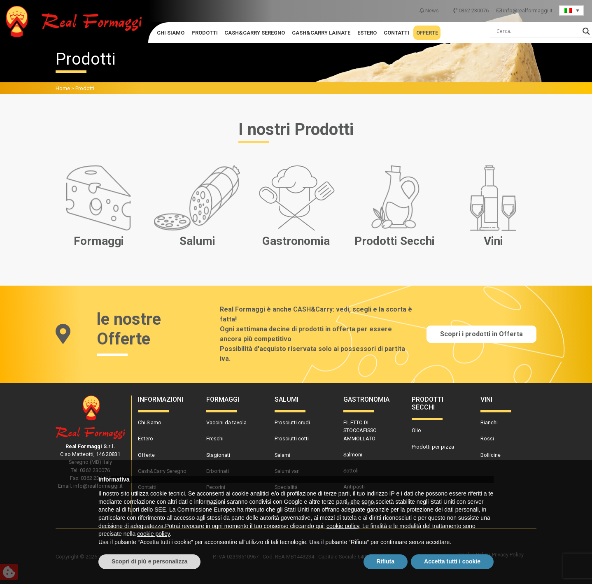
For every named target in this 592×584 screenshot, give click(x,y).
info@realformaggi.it (524, 10)
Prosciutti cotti (292, 438)
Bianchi (489, 422)
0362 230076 (471, 10)
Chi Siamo (170, 33)
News (430, 10)
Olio (416, 430)
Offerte (427, 33)
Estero (367, 33)
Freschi (215, 438)
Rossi (487, 438)
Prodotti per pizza (433, 447)
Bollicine (490, 455)
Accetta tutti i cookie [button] (452, 561)
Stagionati (218, 455)
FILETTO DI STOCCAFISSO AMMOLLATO (360, 430)
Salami (282, 455)
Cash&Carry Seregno (254, 33)
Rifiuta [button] (386, 561)
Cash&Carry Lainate (321, 33)
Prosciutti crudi (292, 422)
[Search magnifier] (586, 31)
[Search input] (537, 31)
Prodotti (204, 33)
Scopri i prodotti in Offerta (481, 334)
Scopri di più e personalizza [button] (149, 561)
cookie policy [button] (342, 526)
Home (63, 88)
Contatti (396, 33)
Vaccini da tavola (226, 422)
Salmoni (352, 454)
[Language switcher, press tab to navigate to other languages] (571, 10)
